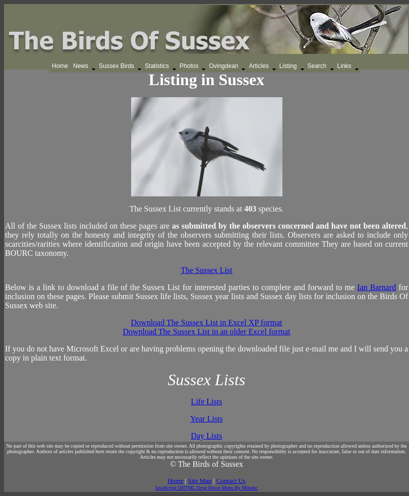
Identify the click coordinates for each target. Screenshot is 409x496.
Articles (258, 65)
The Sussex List (206, 270)
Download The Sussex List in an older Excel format (206, 331)
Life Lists (206, 401)
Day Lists (206, 436)
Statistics (157, 65)
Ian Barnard (376, 287)
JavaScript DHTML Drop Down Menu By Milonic (206, 487)
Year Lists (206, 418)
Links (344, 65)
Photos (189, 65)
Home (60, 65)
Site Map (199, 480)
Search (317, 65)
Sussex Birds (116, 65)
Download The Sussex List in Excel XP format (206, 322)
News (80, 65)
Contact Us (231, 480)
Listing (288, 65)
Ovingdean (223, 65)
